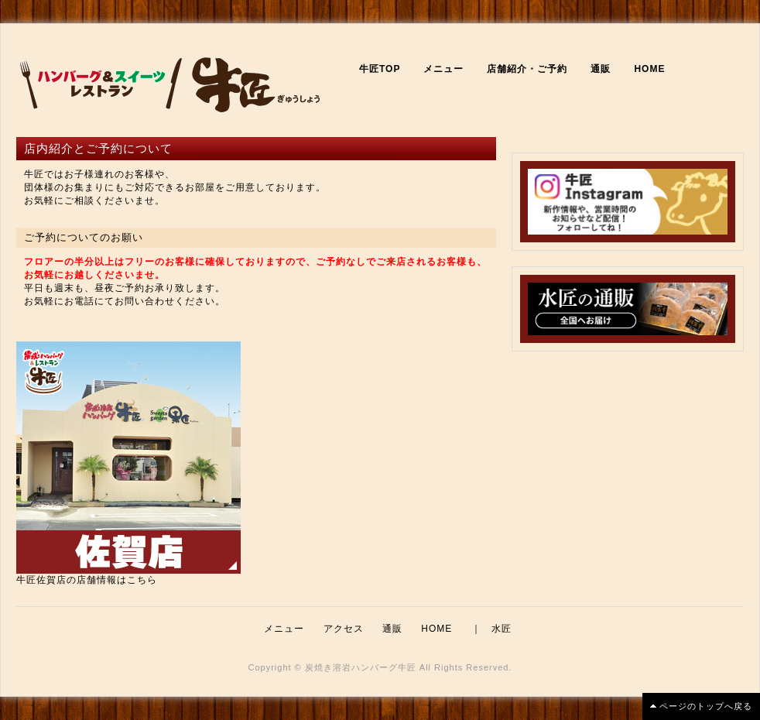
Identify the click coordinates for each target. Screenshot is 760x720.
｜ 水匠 (491, 628)
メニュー (443, 68)
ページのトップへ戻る (705, 706)
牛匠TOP (379, 68)
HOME (649, 68)
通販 (601, 68)
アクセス (344, 628)
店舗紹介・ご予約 (527, 68)
